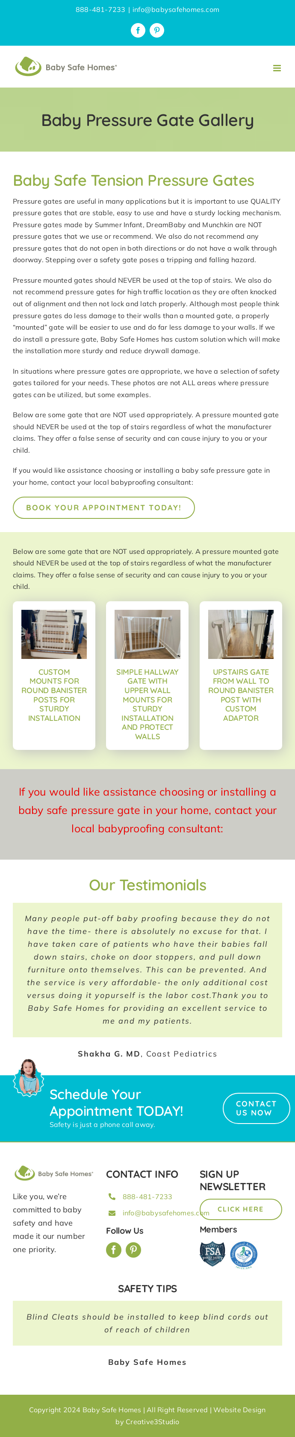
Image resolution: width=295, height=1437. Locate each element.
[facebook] (113, 1250)
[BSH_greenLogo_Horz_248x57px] (54, 1167)
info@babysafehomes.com (176, 9)
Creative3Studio (153, 1421)
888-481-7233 (148, 1196)
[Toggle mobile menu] (277, 68)
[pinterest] (133, 1250)
